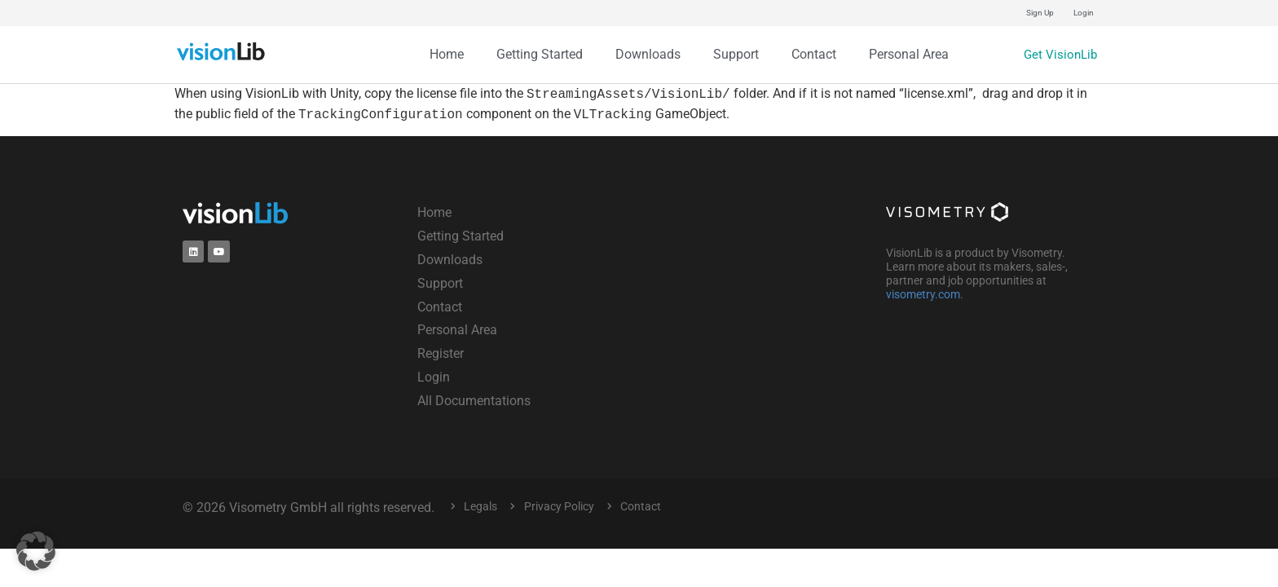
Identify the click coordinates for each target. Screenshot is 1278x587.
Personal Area (909, 54)
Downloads (648, 54)
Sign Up (1040, 12)
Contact (813, 54)
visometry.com (923, 294)
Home (447, 54)
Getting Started (539, 54)
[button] (36, 551)
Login (1083, 12)
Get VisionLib (1058, 54)
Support (736, 54)
